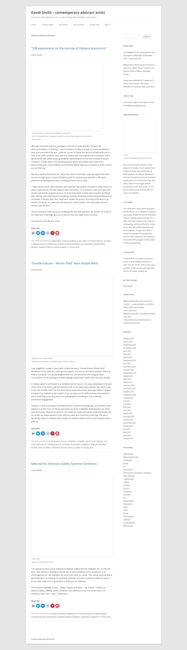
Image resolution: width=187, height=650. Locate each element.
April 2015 (127, 410)
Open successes (129, 310)
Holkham (94, 444)
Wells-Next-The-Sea (59, 447)
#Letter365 (63, 25)
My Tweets (128, 286)
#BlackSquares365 (130, 457)
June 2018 (127, 351)
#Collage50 (127, 460)
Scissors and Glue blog (145, 268)
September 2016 (129, 373)
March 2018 (127, 357)
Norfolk (34, 447)
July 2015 (126, 401)
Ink (80, 240)
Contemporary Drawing (55, 244)
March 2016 (127, 382)
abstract (99, 240)
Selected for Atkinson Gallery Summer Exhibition (64, 464)
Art (105, 240)
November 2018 (129, 348)
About (107, 25)
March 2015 (127, 413)
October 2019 (128, 338)
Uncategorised (129, 522)
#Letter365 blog (135, 243)
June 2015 (127, 404)
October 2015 (128, 391)
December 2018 (129, 344)
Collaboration (56, 240)
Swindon (42, 247)
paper (40, 447)
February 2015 (129, 416)
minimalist (89, 244)
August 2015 (128, 397)
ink (83, 244)
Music (125, 507)
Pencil (93, 441)
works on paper (60, 247)
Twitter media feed (139, 271)
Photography (128, 516)
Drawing (65, 240)
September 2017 (129, 360)
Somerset (94, 616)
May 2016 (127, 379)
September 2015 (129, 394)
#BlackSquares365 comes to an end (137, 301)
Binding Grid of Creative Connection (137, 472)
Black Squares (101, 613)
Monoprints (127, 504)
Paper (84, 240)
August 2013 (128, 438)
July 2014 (126, 429)
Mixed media (128, 500)
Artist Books (128, 469)
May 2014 (127, 432)
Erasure (64, 441)
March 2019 (127, 341)
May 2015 (127, 407)
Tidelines (99, 441)
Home (33, 25)
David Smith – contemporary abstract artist (68, 12)
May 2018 (127, 354)
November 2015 (129, 388)
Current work (47, 25)
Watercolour (128, 525)
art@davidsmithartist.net (136, 105)
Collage (126, 482)
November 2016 (129, 366)
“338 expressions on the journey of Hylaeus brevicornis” (69, 48)
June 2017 (127, 363)
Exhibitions (94, 25)
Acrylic (53, 613)
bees (109, 240)
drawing (68, 244)
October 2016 (128, 369)
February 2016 (129, 385)
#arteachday (128, 454)
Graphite (80, 441)
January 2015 (128, 419)
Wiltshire (49, 247)
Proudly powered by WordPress (43, 639)
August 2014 (128, 426)
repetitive (47, 447)
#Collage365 (79, 25)
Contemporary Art (38, 244)
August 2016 (128, 376)
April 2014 (127, 435)
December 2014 (129, 422)
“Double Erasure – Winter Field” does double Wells (64, 263)
